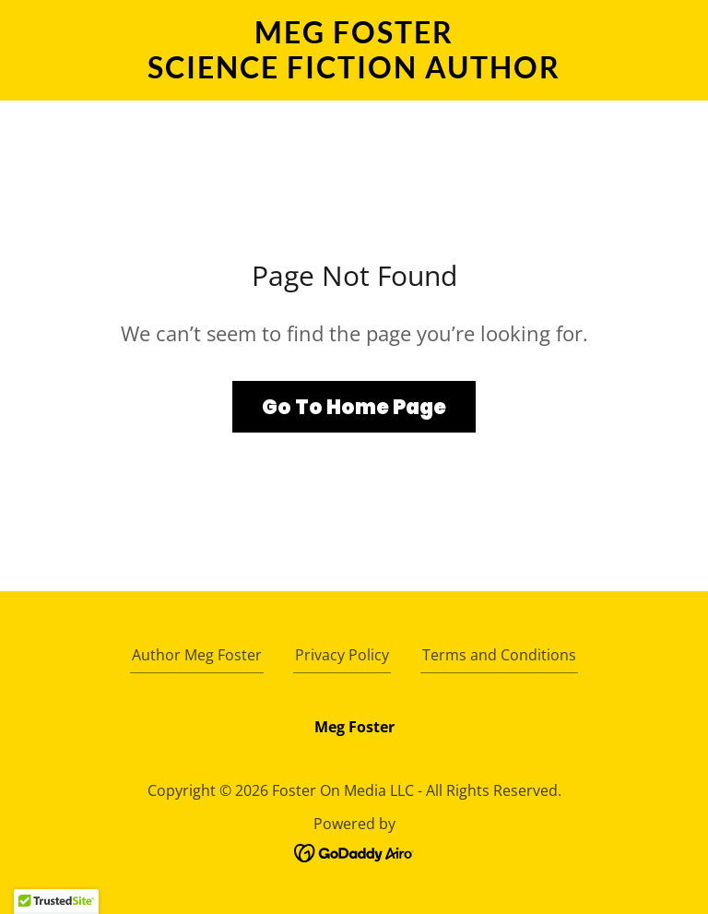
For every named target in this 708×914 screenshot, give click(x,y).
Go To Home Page (354, 407)
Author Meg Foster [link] (197, 655)
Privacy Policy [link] (342, 655)
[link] (354, 73)
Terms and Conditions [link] (499, 655)
